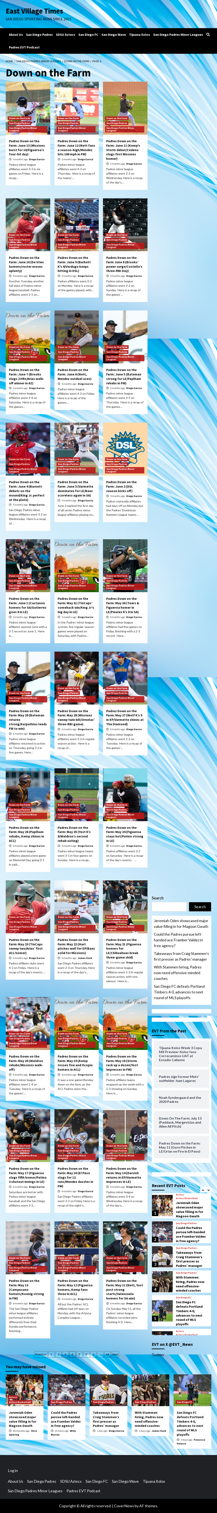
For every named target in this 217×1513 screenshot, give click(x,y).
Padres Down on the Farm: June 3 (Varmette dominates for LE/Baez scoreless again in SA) (75, 488)
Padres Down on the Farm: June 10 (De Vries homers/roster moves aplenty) (26, 264)
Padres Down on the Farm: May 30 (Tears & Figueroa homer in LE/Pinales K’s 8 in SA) (122, 605)
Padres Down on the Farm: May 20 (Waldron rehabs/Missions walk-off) (26, 1063)
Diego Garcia (37, 159)
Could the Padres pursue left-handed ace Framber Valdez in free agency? (178, 940)
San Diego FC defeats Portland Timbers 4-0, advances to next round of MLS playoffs (179, 992)
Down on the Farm (19, 118)
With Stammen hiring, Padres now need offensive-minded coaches (178, 973)
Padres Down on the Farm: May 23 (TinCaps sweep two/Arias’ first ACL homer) (26, 946)
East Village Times (34, 11)
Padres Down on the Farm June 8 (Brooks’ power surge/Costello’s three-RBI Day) (124, 264)
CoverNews (124, 1505)
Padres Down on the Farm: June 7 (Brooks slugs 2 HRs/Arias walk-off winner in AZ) (26, 376)
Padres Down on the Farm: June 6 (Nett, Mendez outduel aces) (75, 374)
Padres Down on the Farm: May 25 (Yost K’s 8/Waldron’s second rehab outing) (74, 834)
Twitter (158, 1354)
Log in (13, 1470)
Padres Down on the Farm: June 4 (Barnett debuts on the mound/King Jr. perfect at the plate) (27, 491)
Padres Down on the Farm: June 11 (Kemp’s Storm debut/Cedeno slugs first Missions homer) (123, 150)
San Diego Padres (39, 34)
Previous (41, 1354)
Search (158, 898)
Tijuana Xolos (139, 34)
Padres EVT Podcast (24, 47)
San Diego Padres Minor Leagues (178, 34)
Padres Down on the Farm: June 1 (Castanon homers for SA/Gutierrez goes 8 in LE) (27, 605)
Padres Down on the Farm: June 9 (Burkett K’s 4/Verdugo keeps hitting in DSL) (74, 264)
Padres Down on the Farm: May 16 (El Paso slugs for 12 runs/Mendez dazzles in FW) (75, 1177)
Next (115, 1354)
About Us (16, 34)
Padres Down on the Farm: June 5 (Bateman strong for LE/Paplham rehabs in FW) (123, 376)
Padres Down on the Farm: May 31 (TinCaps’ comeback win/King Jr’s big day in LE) (76, 605)
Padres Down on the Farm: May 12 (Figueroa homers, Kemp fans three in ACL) (75, 1287)
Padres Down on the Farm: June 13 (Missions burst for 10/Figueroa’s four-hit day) (27, 147)
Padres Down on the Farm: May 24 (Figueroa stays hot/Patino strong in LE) (124, 834)
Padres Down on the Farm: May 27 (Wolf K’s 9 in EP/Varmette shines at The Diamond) (125, 717)
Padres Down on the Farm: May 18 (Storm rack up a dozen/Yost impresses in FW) (122, 1063)
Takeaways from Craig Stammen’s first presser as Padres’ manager (181, 956)
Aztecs (180, 1194)
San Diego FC (88, 34)
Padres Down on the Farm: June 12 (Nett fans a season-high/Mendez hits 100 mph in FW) (76, 147)
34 (107, 1354)
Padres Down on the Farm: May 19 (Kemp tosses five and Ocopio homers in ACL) (75, 1063)
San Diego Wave (114, 34)
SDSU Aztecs (65, 34)
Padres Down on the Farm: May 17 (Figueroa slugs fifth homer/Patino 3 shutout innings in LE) (28, 1175)
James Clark (85, 958)
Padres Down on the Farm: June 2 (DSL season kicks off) (121, 486)
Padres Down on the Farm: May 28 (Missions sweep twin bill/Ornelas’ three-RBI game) (76, 717)
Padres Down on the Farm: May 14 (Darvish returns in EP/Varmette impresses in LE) (123, 1175)
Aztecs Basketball (187, 1198)
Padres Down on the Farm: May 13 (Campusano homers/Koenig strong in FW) (26, 1289)
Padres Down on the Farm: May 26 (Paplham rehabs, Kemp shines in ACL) (26, 834)
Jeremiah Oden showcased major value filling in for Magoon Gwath (181, 923)
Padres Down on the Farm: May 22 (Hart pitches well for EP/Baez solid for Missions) (76, 946)
